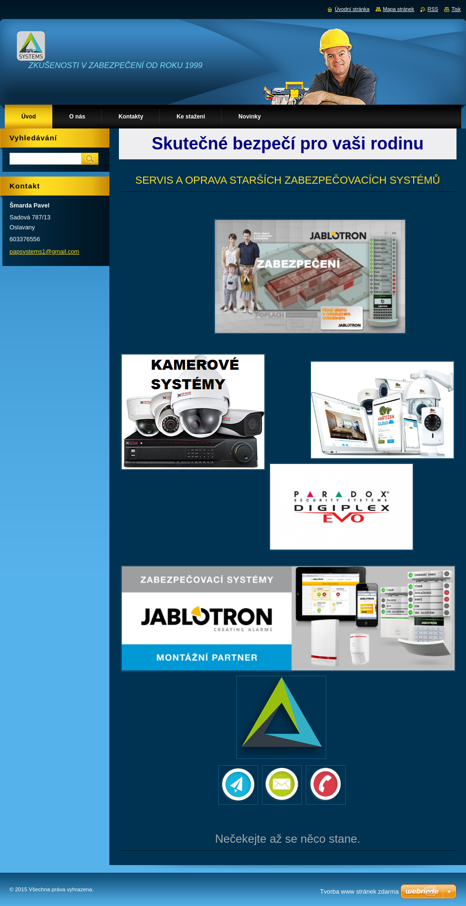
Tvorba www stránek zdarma (359, 891)
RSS (432, 9)
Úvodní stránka (352, 9)
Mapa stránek (398, 9)
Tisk (456, 9)
